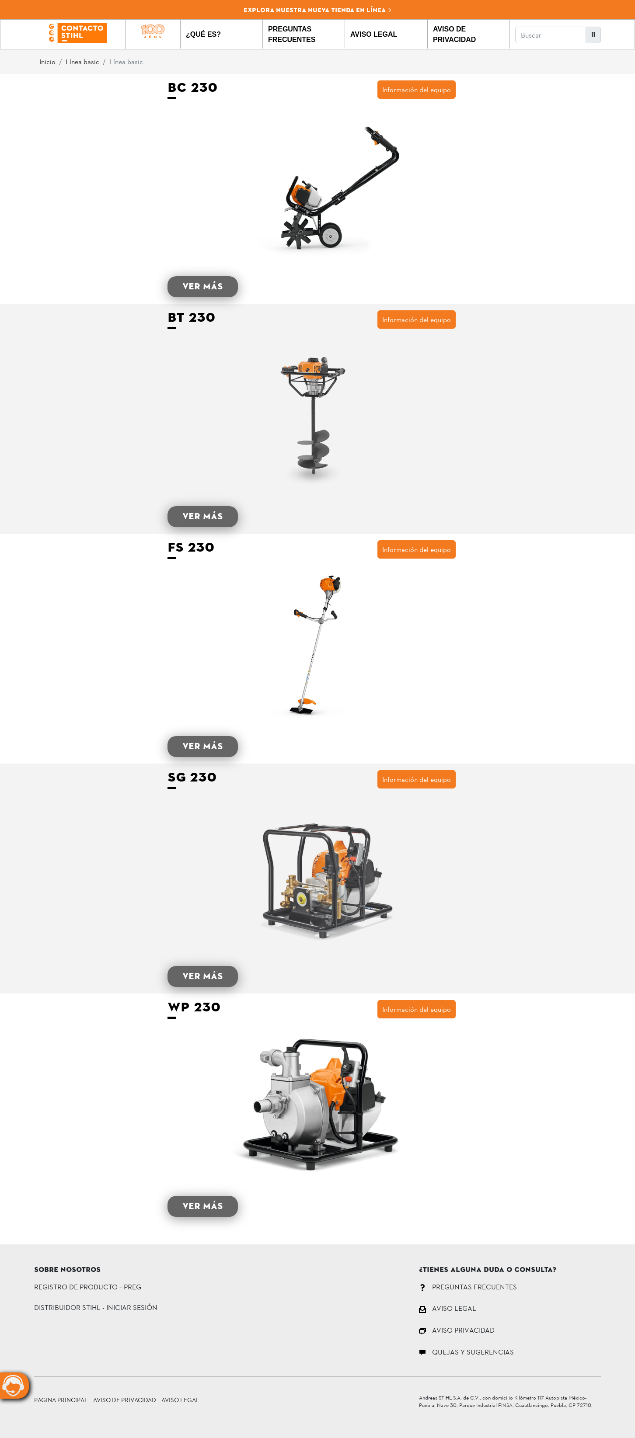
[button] (221, 34)
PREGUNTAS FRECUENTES (468, 1287)
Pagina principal (61, 1400)
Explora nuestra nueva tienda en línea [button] (318, 10)
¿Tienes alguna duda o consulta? (487, 1270)
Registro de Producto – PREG (87, 1287)
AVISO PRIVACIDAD (457, 1330)
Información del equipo (416, 89)
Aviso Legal (180, 1400)
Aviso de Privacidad (124, 1400)
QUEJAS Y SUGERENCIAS (466, 1352)
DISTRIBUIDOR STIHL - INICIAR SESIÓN (95, 1307)
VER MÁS (202, 286)
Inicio (47, 61)
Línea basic (82, 61)
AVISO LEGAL (447, 1308)
